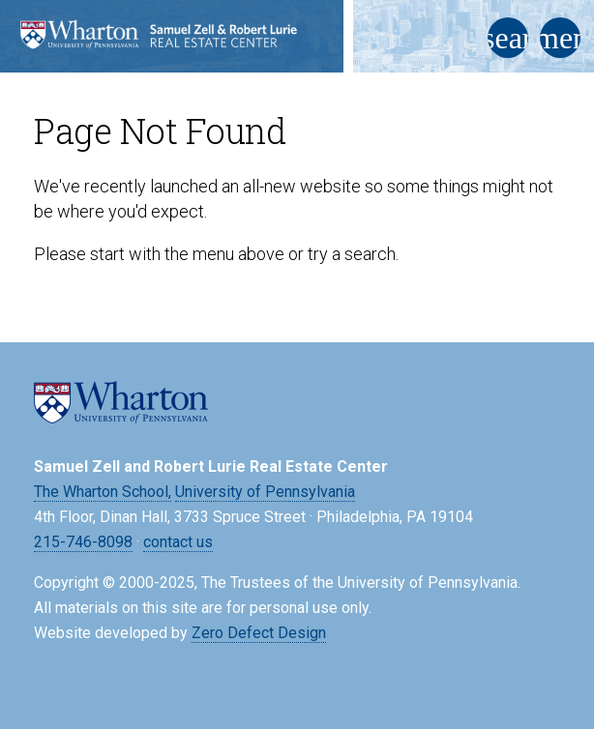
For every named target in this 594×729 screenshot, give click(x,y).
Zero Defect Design (259, 633)
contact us (178, 542)
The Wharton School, (102, 491)
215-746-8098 (83, 542)
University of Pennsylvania (265, 491)
